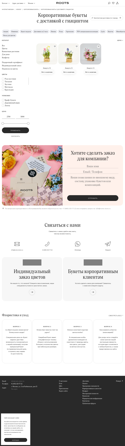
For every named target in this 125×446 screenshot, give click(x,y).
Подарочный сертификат (12, 62)
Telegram (108, 250)
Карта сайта (63, 391)
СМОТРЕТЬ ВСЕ (115, 315)
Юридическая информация (92, 398)
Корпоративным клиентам (91, 388)
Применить (15, 130)
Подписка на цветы (10, 69)
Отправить (92, 198)
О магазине (63, 381)
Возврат (85, 391)
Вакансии (85, 396)
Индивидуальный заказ (11, 65)
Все (3, 45)
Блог (60, 383)
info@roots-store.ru (17, 250)
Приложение (63, 388)
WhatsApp (78, 250)
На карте (14, 389)
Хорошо (15, 440)
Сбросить (15, 136)
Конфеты (5, 57)
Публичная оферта (89, 403)
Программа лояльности (90, 386)
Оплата (85, 383)
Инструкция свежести (90, 393)
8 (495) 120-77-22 (47, 250)
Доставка (85, 381)
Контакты (85, 401)
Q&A (60, 386)
